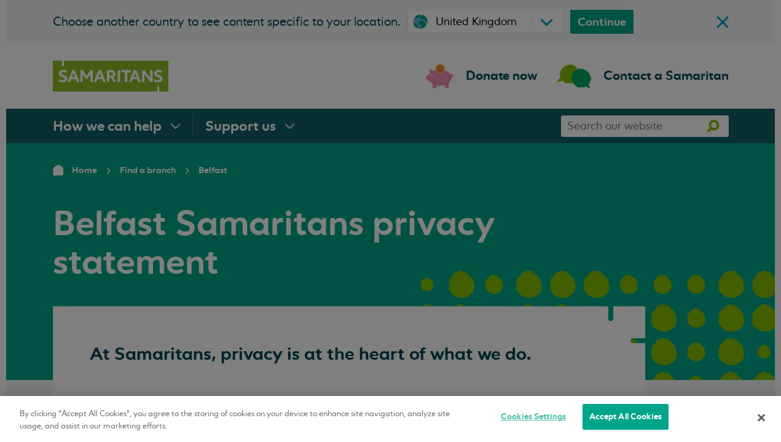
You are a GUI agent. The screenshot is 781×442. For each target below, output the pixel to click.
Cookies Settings (533, 416)
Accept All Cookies (625, 416)
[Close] (761, 417)
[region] (390, 419)
